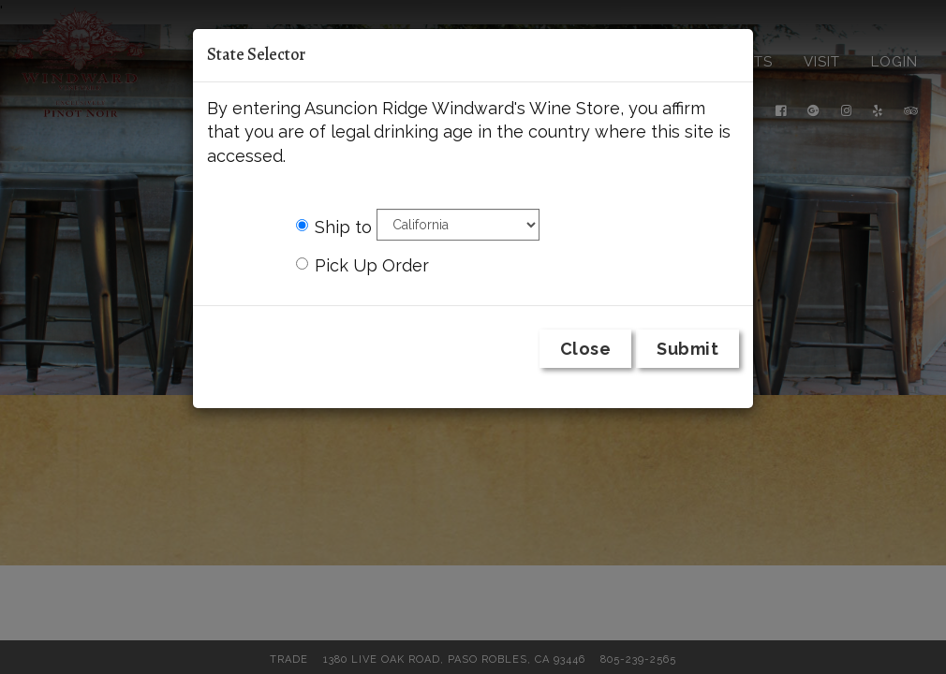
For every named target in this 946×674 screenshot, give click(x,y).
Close (586, 349)
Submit (687, 349)
